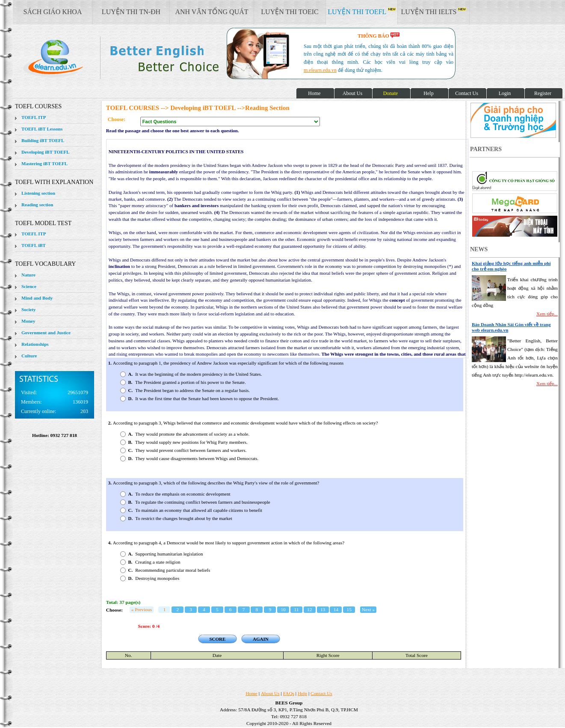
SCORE (217, 639)
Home (251, 693)
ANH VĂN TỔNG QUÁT (211, 11)
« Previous (141, 609)
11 (296, 609)
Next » (368, 609)
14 (336, 609)
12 (309, 609)
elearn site (136, 57)
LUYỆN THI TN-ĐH (131, 11)
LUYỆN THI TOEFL (361, 11)
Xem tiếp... (547, 313)
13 (322, 609)
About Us (270, 693)
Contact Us (321, 693)
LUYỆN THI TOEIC (289, 11)
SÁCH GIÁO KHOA (53, 11)
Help (302, 693)
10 (283, 609)
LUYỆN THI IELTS (433, 11)
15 (349, 609)
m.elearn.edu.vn (320, 70)
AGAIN (261, 639)
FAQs (288, 693)
